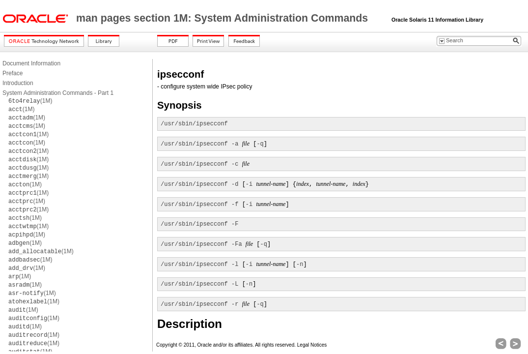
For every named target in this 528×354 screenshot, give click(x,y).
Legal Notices (312, 345)
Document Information (31, 63)
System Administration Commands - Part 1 (57, 92)
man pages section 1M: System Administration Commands (223, 18)
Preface (12, 73)
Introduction (17, 83)
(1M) (30, 100)
